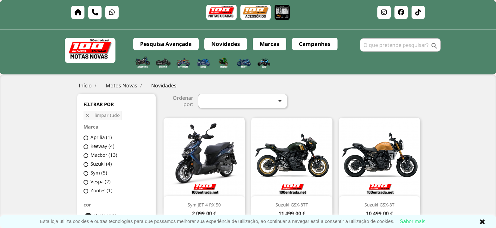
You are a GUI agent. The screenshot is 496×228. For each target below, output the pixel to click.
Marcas (269, 44)
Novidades (225, 44)
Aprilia (101, 137)
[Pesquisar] (400, 45)
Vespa (100, 181)
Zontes (101, 190)
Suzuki (101, 164)
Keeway (102, 146)
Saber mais (412, 221)
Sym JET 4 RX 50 (204, 205)
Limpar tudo (102, 115)
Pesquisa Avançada (166, 44)
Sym (98, 172)
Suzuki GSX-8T (379, 205)
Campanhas (315, 44)
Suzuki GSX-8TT (292, 205)
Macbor (103, 155)
